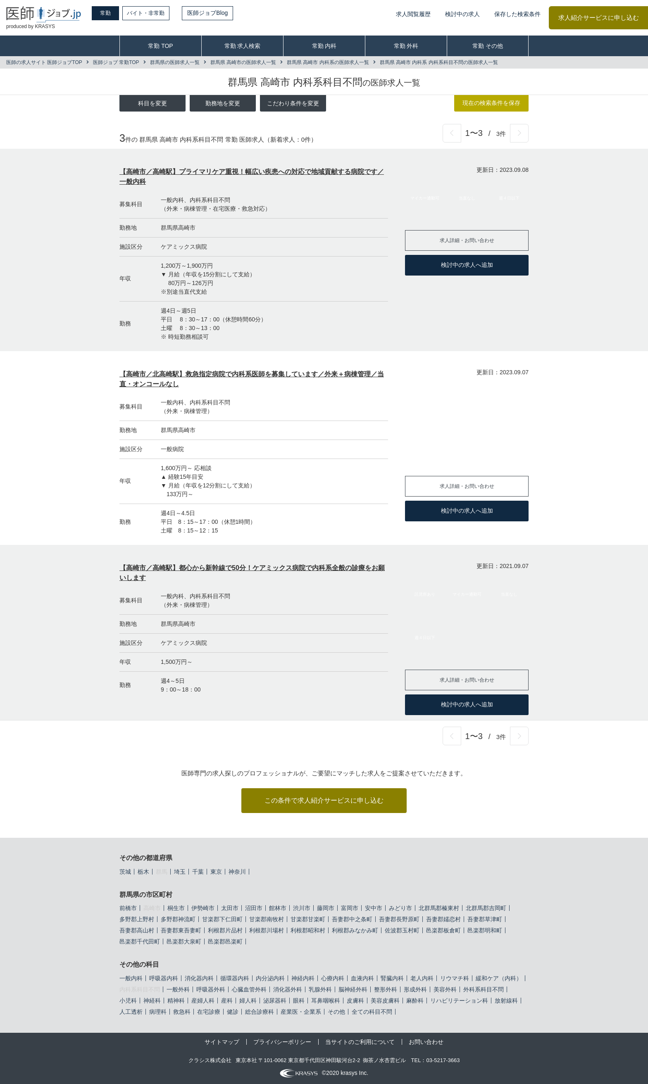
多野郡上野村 (136, 919)
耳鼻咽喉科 (325, 1000)
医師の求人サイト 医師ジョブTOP (44, 62)
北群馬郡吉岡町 (486, 908)
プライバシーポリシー (282, 1042)
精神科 (176, 1000)
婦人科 (248, 1000)
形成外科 (415, 989)
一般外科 (178, 989)
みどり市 (400, 908)
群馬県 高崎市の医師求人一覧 (243, 62)
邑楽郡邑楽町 (225, 941)
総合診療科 (259, 1011)
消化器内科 (199, 978)
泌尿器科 (274, 1000)
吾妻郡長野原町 (399, 919)
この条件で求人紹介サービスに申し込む (324, 800)
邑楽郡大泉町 (184, 941)
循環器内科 (234, 978)
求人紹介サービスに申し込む (598, 17)
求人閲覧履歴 (413, 14)
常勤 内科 (324, 46)
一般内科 (131, 978)
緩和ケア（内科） (499, 978)
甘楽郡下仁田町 (222, 919)
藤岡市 (325, 908)
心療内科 (332, 978)
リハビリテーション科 (459, 1000)
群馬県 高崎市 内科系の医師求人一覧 (328, 62)
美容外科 (445, 989)
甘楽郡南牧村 (266, 919)
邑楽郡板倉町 (443, 930)
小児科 (128, 1000)
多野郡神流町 (178, 919)
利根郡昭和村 (308, 930)
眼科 (299, 1000)
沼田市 (253, 908)
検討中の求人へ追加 (467, 264)
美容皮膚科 (385, 1000)
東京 (216, 871)
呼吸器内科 (163, 978)
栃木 (143, 871)
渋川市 (301, 908)
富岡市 (349, 908)
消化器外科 (287, 989)
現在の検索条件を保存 (491, 103)
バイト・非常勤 (156, 13)
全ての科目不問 (372, 1011)
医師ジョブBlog (219, 13)
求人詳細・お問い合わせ (467, 240)
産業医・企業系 (301, 1011)
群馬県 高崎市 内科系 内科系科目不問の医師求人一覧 (439, 62)
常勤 (109, 13)
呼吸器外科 (210, 989)
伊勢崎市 (202, 908)
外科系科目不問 (483, 989)
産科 (227, 1000)
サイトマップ (222, 1042)
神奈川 (237, 871)
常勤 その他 (487, 46)
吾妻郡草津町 (484, 919)
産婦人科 (202, 1000)
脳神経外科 (352, 989)
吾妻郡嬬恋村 (443, 919)
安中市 (373, 908)
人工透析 (131, 1011)
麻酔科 (415, 1000)
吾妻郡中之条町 (352, 919)
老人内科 (422, 978)
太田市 (229, 908)
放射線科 (506, 1000)
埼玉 (180, 871)
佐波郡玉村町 (402, 930)
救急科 (182, 1011)
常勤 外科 (406, 46)
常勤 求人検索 (242, 46)
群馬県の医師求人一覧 (175, 62)
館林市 (277, 908)
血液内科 (362, 978)
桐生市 (176, 908)
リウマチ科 (454, 978)
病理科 (158, 1011)
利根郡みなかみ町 (355, 930)
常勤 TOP (160, 46)
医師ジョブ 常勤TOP (116, 62)
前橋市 (128, 908)
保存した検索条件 (517, 14)
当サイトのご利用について (360, 1042)
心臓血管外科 (249, 989)
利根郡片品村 (225, 930)
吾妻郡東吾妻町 (181, 930)
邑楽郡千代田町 (139, 941)
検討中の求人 (462, 14)
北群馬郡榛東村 (439, 908)
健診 (232, 1011)
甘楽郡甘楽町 (308, 919)
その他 (336, 1011)
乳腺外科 (320, 989)
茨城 (125, 871)
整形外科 (385, 989)
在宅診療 (208, 1011)
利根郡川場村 (266, 930)
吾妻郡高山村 (136, 930)
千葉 (198, 871)
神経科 (152, 1000)
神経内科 (302, 978)
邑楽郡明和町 (484, 930)
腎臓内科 (392, 978)
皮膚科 (355, 1000)
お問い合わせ (426, 1042)
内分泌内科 (270, 978)
